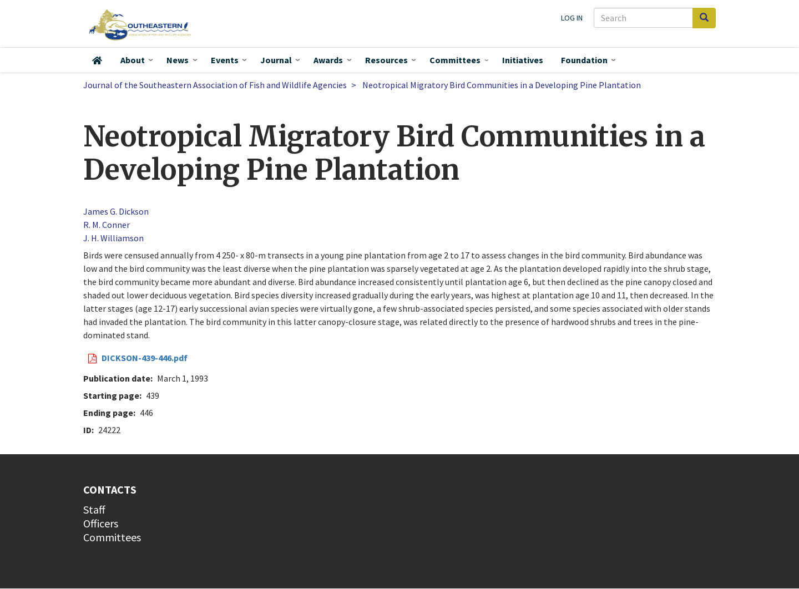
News (177, 59)
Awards (328, 59)
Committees (455, 59)
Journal (276, 59)
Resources (386, 59)
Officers (100, 523)
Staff (94, 509)
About (132, 59)
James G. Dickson (116, 211)
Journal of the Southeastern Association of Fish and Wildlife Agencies (215, 84)
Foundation (584, 59)
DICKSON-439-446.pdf (145, 357)
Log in (572, 18)
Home (97, 60)
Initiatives (522, 59)
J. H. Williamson (113, 237)
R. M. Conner (106, 224)
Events (225, 59)
